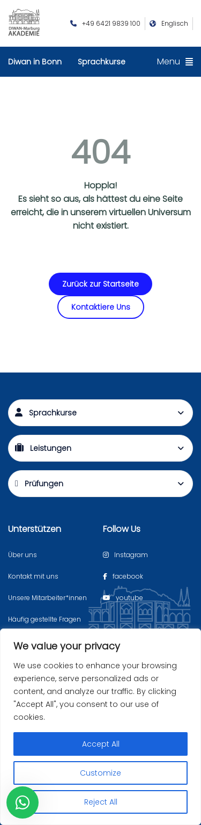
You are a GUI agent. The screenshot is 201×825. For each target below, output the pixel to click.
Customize (100, 773)
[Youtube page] (123, 598)
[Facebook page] (123, 576)
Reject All (100, 802)
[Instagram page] (125, 555)
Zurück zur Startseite (100, 284)
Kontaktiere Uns (100, 307)
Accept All (101, 744)
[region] (100, 727)
